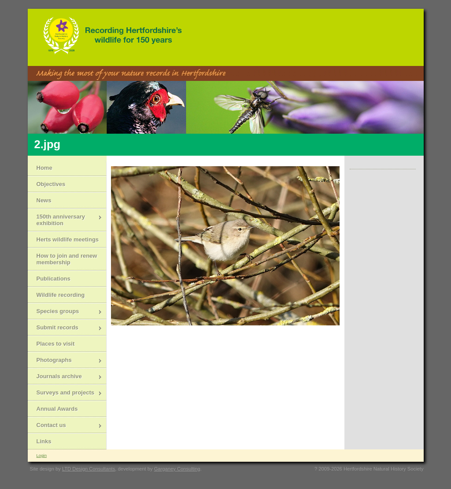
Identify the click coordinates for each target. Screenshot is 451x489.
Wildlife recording (61, 295)
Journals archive (65, 377)
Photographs (65, 361)
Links (44, 441)
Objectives (51, 184)
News (44, 200)
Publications (53, 278)
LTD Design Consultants (88, 468)
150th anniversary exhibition (65, 219)
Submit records (65, 328)
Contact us (65, 426)
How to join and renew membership (67, 259)
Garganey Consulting (177, 468)
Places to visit (56, 343)
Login (42, 455)
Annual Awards (57, 408)
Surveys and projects (65, 393)
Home (44, 167)
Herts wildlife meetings (68, 239)
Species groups (65, 312)
